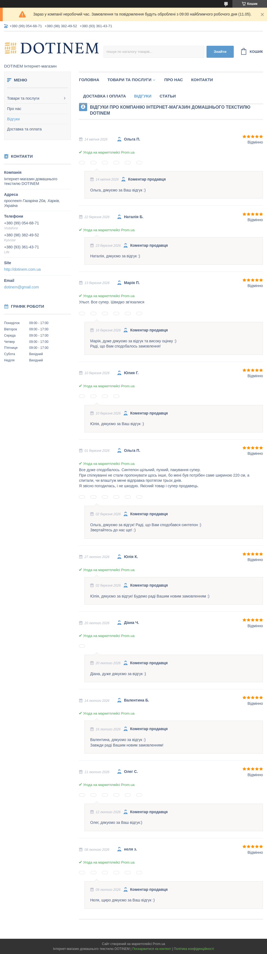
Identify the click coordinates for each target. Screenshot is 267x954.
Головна (89, 80)
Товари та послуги (23, 98)
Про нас (14, 108)
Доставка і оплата (104, 96)
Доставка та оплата (24, 129)
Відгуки (13, 119)
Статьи (168, 96)
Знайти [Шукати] (220, 52)
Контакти (202, 80)
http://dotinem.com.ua (22, 269)
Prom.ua (159, 944)
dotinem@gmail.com (21, 287)
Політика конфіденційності (194, 949)
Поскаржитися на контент (151, 949)
